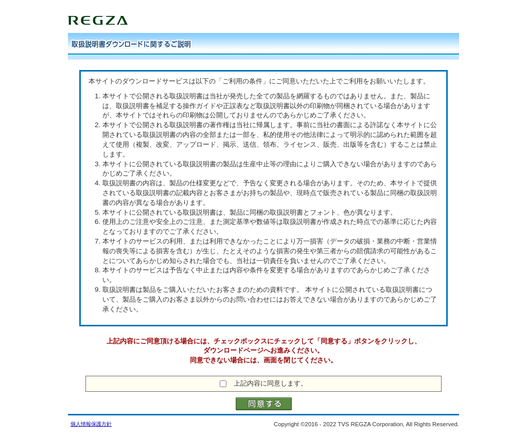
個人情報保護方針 (91, 424)
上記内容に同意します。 (270, 383)
